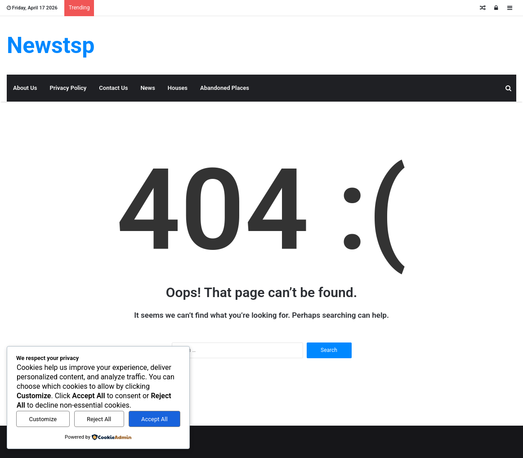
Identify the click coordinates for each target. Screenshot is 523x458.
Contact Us (113, 87)
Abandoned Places (224, 87)
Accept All (154, 419)
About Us (25, 87)
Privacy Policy (67, 87)
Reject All (99, 419)
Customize (43, 419)
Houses (178, 87)
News (147, 87)
